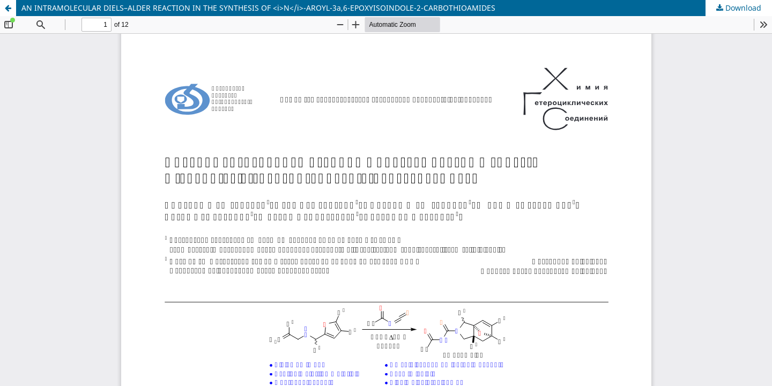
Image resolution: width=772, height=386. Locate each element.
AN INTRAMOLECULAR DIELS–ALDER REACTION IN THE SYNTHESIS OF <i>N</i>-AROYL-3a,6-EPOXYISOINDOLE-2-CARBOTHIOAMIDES (258, 8)
